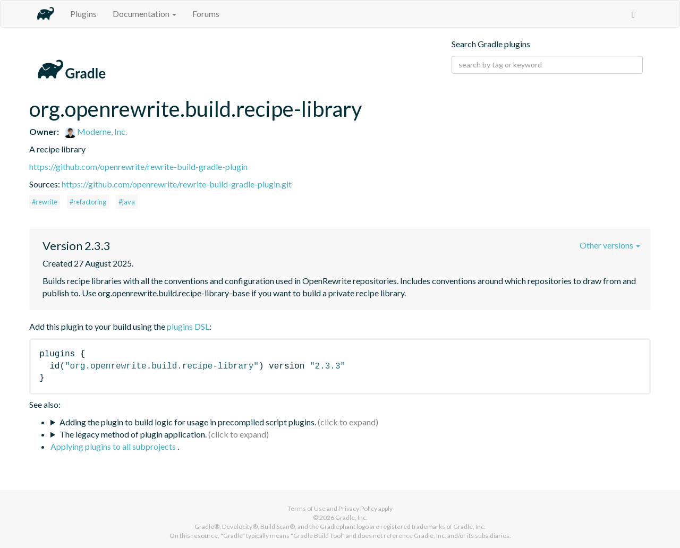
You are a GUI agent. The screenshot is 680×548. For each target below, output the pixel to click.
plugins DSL (188, 326)
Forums (205, 13)
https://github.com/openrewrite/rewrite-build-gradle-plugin (138, 166)
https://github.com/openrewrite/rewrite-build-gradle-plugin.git (177, 184)
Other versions (610, 245)
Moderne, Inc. (96, 131)
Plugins (83, 13)
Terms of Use (306, 508)
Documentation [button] (144, 13)
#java (126, 202)
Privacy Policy (357, 508)
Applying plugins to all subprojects (113, 446)
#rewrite (44, 202)
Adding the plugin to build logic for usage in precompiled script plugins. (188, 422)
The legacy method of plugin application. (133, 434)
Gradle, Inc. (351, 517)
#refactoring (88, 202)
